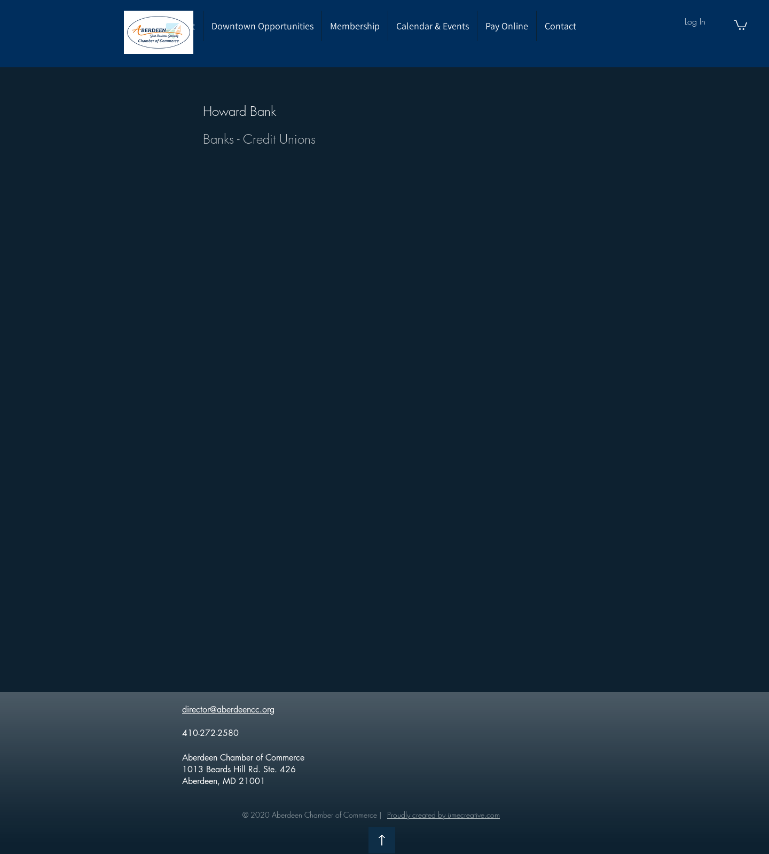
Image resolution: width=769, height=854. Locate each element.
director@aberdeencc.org (228, 709)
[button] (740, 24)
